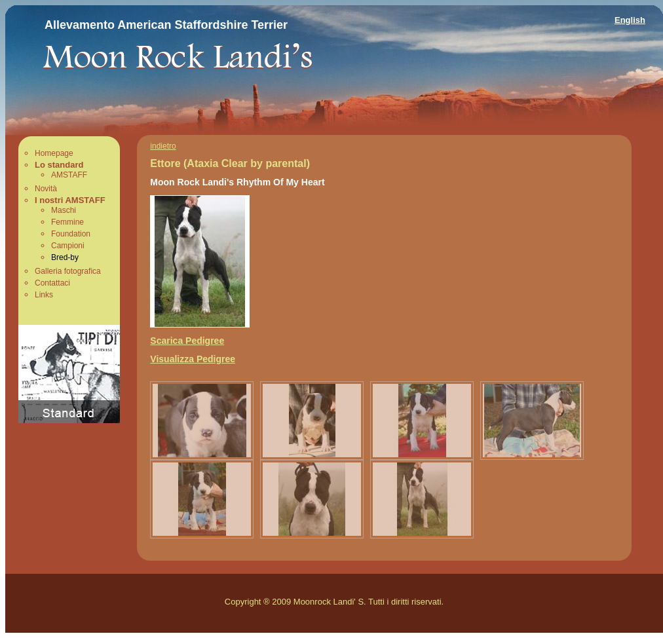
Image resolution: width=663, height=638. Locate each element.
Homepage (54, 153)
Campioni (68, 245)
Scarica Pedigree (187, 340)
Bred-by (65, 257)
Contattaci (52, 283)
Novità (46, 188)
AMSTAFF (69, 174)
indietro (163, 146)
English (630, 20)
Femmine (67, 222)
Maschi (63, 210)
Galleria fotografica (68, 271)
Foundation (70, 233)
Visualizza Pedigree (192, 359)
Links (44, 294)
